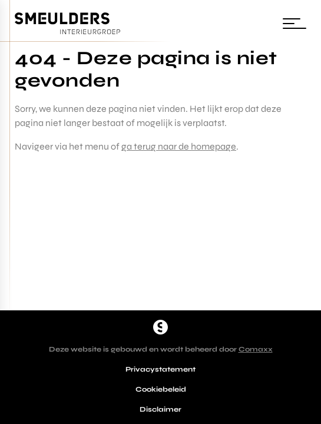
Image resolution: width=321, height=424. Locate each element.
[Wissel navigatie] (294, 23)
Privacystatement (160, 369)
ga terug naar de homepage (178, 146)
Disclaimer (160, 409)
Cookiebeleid (160, 389)
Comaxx (256, 349)
